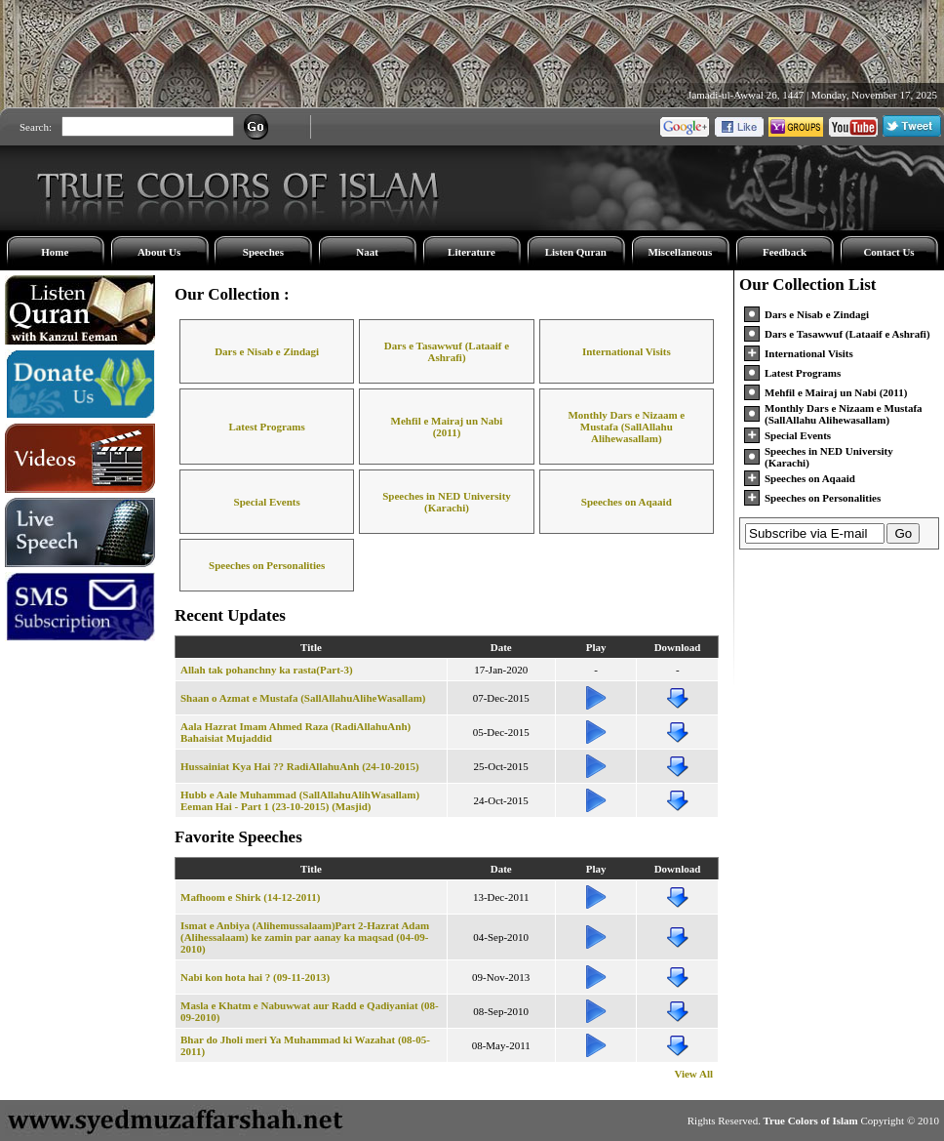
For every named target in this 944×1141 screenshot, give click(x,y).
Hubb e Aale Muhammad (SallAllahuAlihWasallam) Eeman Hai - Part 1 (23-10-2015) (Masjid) (299, 800)
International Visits (626, 351)
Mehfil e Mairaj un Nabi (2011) (447, 426)
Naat (367, 252)
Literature (471, 252)
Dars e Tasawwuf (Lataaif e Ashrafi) (446, 351)
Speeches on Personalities (267, 565)
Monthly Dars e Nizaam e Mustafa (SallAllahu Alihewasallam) (626, 426)
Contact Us (888, 252)
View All (693, 1074)
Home (54, 252)
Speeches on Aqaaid (626, 502)
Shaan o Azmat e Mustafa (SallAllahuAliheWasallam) (303, 698)
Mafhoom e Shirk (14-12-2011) (250, 897)
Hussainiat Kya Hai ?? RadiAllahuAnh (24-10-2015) (299, 766)
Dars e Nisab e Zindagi (267, 351)
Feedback (784, 252)
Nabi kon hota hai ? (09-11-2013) (255, 977)
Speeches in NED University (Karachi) (446, 501)
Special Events (267, 502)
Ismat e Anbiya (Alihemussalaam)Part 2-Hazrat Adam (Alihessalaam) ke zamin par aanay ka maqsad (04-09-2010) (304, 937)
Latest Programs (267, 426)
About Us (159, 252)
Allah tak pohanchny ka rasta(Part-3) (266, 669)
